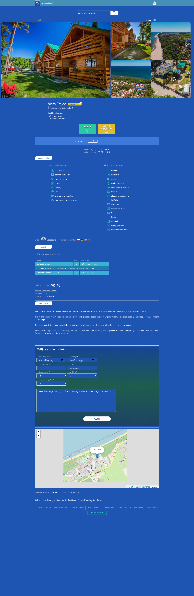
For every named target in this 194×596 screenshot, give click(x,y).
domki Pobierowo (44, 507)
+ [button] (38, 432)
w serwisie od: (41, 492)
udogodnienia (43, 158)
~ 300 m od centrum (56, 118)
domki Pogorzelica (77, 507)
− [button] (38, 436)
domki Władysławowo (97, 512)
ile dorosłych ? (44, 372)
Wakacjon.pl (47, 3)
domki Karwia (151, 507)
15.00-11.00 (97, 152)
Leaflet (129, 486)
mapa (97, 430)
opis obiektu (43, 303)
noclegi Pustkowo (94, 500)
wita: (37, 239)
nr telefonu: (73, 364)
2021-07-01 (54, 492)
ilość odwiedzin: (72, 492)
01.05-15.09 (96, 149)
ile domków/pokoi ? (46, 379)
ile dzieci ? (73, 372)
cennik (43, 247)
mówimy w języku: (68, 239)
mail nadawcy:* (44, 364)
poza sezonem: (44, 296)
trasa (148, 20)
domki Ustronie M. (95, 507)
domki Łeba (138, 507)
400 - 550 (89, 263)
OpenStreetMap (143, 486)
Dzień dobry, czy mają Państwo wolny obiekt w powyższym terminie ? (76, 400)
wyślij (97, 419)
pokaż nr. (93, 141)
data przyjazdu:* (45, 356)
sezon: (41, 293)
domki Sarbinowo (124, 507)
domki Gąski (109, 507)
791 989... (81, 141)
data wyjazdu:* (74, 356)
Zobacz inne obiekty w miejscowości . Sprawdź (60, 500)
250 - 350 (89, 272)
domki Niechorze (60, 507)
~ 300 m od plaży (55, 115)
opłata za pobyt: (42, 285)
